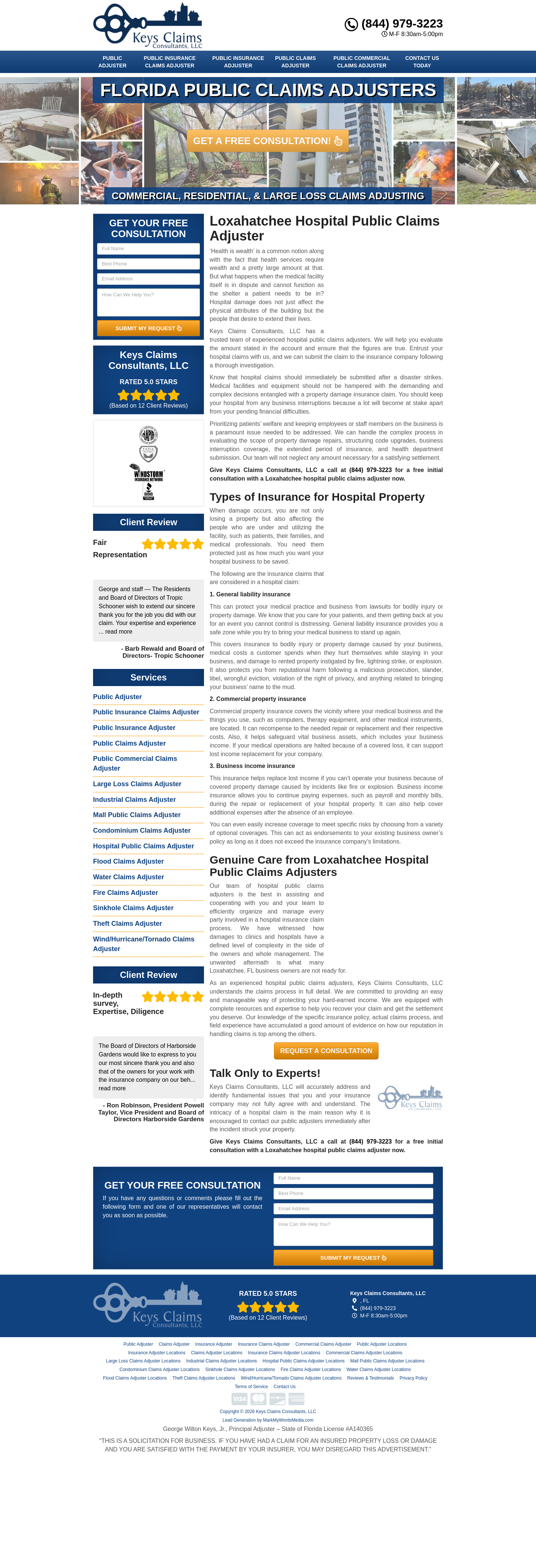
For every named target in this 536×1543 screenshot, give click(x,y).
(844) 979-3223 (394, 23)
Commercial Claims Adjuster (323, 1344)
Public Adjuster (112, 61)
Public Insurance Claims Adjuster (169, 61)
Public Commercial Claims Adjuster (362, 61)
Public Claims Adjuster (295, 61)
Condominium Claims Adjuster (142, 830)
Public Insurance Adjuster (238, 61)
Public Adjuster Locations (382, 1344)
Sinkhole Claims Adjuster (133, 908)
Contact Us (285, 1386)
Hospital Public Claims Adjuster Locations (303, 1361)
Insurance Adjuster (213, 1344)
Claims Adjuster (174, 1344)
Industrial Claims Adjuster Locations (221, 1361)
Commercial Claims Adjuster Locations (364, 1352)
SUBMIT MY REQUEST (148, 328)
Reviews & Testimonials (370, 1378)
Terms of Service (251, 1386)
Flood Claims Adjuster (128, 861)
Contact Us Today (422, 61)
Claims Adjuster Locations (216, 1352)
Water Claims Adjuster (128, 877)
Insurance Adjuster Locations (156, 1352)
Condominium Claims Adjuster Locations (159, 1369)
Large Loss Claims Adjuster (137, 784)
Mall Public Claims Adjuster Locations (387, 1361)
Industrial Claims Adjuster (134, 799)
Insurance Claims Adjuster (264, 1344)
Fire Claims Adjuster (125, 892)
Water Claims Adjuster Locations (379, 1369)
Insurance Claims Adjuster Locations (284, 1352)
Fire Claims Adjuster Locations (311, 1369)
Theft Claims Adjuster (127, 923)
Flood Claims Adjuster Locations (135, 1378)
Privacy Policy (414, 1378)
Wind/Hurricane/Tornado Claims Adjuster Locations (291, 1378)
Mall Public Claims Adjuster (137, 815)
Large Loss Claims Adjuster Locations (143, 1361)
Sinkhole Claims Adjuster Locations (240, 1369)
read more (119, 631)
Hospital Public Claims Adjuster (143, 846)
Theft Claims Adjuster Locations (203, 1378)
